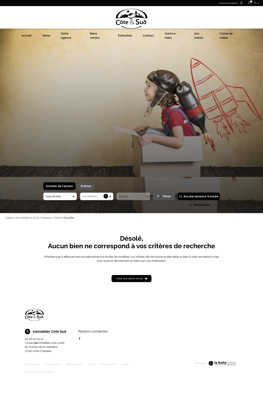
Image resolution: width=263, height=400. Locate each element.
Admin (91, 384)
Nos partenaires (53, 384)
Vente (57, 239)
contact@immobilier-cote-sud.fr (45, 364)
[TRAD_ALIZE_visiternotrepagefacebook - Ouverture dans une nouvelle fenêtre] (79, 360)
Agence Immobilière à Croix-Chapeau (28, 239)
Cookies (125, 384)
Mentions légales (74, 384)
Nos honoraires (32, 384)
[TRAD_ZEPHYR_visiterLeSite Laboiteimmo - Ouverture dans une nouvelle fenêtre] (222, 385)
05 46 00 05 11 (34, 360)
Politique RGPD (108, 384)
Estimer (86, 206)
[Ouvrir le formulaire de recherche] (164, 217)
